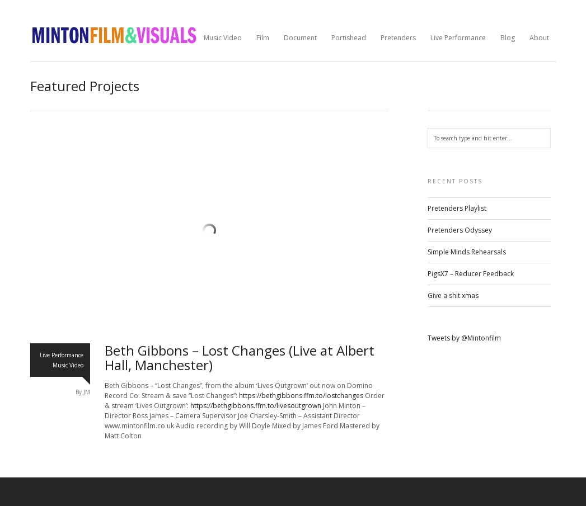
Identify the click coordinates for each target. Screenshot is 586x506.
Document (300, 37)
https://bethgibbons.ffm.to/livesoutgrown (255, 405)
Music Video (223, 37)
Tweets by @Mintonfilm (464, 338)
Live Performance (458, 37)
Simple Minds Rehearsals (467, 252)
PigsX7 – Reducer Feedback (471, 273)
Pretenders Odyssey (460, 230)
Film (262, 37)
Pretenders (398, 37)
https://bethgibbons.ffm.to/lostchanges (301, 395)
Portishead (348, 37)
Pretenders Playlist (457, 208)
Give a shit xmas (453, 295)
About (539, 37)
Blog (507, 37)
